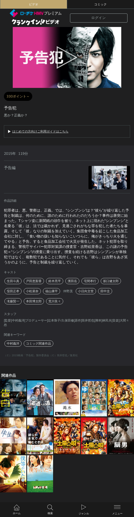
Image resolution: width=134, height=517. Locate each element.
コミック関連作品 (38, 343)
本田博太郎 (34, 301)
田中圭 (105, 291)
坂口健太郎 (111, 281)
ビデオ (33, 4)
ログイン (98, 18)
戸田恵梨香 (34, 281)
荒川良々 (54, 301)
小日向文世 (86, 291)
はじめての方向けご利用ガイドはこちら (40, 131)
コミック (100, 4)
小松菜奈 (32, 291)
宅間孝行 (90, 281)
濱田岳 (72, 281)
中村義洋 (13, 343)
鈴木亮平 (54, 281)
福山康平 (51, 291)
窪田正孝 (13, 291)
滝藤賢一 (13, 301)
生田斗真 (13, 281)
